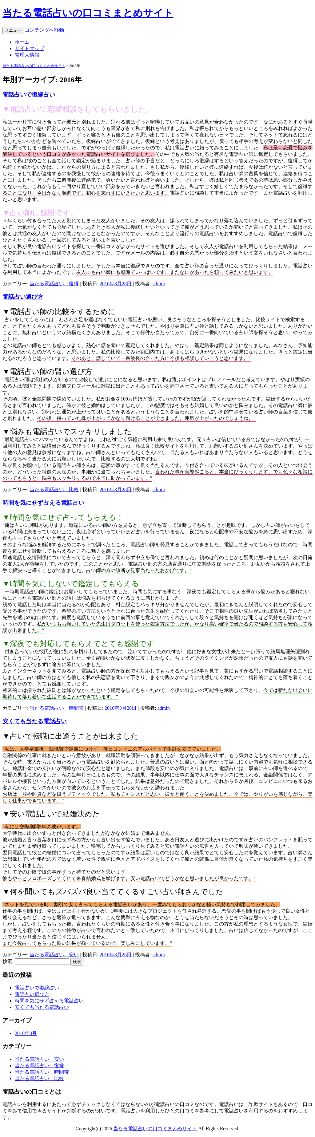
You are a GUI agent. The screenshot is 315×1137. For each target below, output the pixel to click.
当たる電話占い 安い (54, 954)
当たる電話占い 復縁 (54, 283)
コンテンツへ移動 (44, 30)
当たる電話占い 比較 (54, 489)
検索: (8, 961)
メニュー (13, 30)
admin (159, 283)
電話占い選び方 (22, 297)
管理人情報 (27, 54)
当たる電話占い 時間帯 (57, 708)
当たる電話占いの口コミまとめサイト (87, 12)
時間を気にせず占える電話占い (43, 502)
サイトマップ (29, 48)
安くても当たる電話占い (34, 721)
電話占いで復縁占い (28, 94)
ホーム (22, 42)
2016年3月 (26, 1033)
